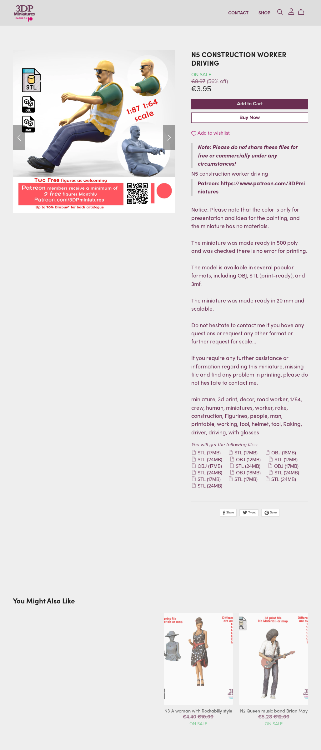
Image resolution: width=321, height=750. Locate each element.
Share (228, 513)
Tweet (249, 512)
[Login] (291, 10)
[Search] (280, 12)
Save (270, 513)
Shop (264, 12)
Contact (238, 12)
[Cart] (303, 12)
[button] (19, 137)
